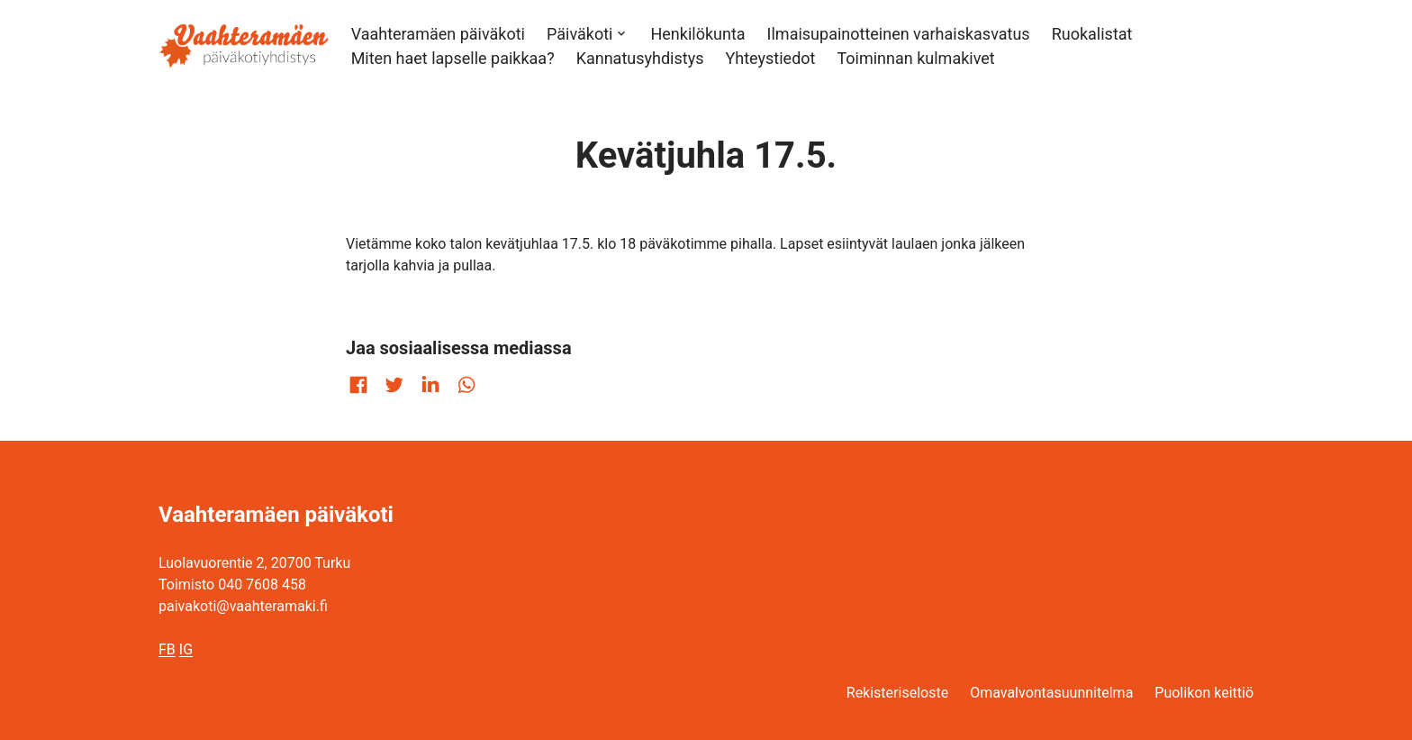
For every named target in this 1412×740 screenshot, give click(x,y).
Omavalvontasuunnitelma (1051, 692)
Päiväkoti (579, 33)
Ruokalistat (1092, 33)
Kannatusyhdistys (640, 58)
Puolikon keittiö (1204, 692)
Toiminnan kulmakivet (915, 58)
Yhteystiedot (770, 58)
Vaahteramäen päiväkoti (438, 33)
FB (167, 649)
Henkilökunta (697, 33)
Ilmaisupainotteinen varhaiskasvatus (898, 33)
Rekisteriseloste (897, 692)
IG (186, 649)
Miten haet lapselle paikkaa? (453, 58)
